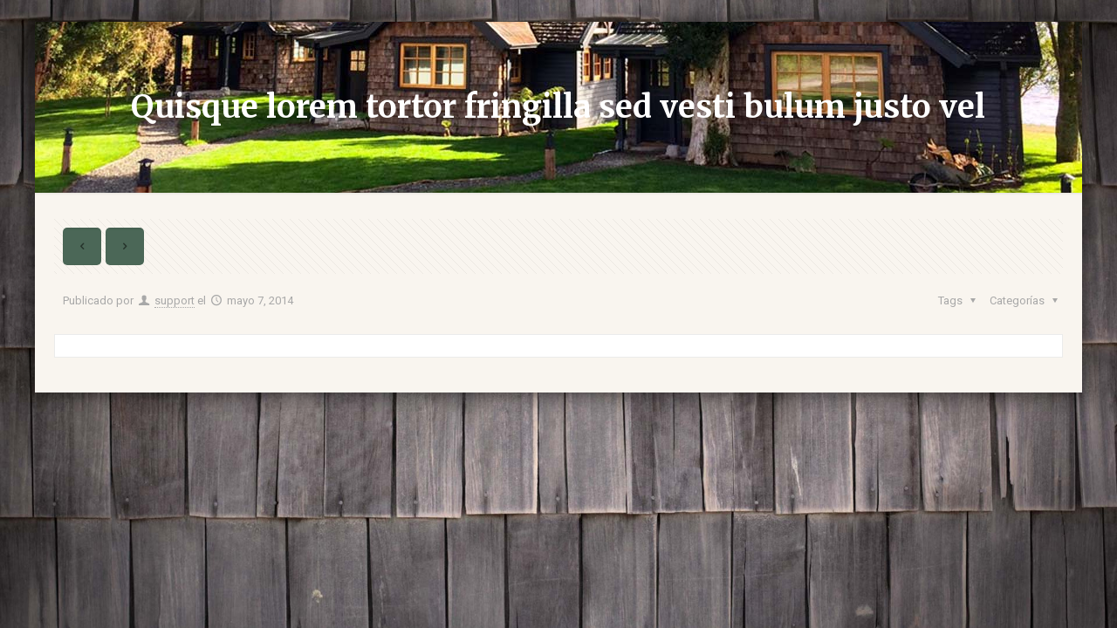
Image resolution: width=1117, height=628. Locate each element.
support (174, 300)
